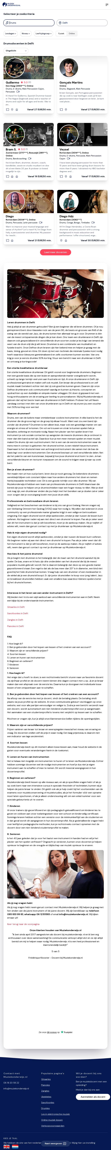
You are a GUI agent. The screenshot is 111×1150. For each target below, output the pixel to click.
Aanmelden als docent (93, 1096)
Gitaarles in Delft (16, 607)
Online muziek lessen (52, 1119)
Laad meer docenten (55, 252)
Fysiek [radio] (61, 33)
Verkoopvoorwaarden (52, 1125)
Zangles (45, 1090)
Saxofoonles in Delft (17, 613)
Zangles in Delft (15, 619)
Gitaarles (46, 1079)
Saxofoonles (47, 1102)
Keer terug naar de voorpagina (23, 924)
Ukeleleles (46, 1096)
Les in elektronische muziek (55, 1114)
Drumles (45, 1108)
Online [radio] (72, 33)
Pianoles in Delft (15, 626)
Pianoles (45, 1085)
